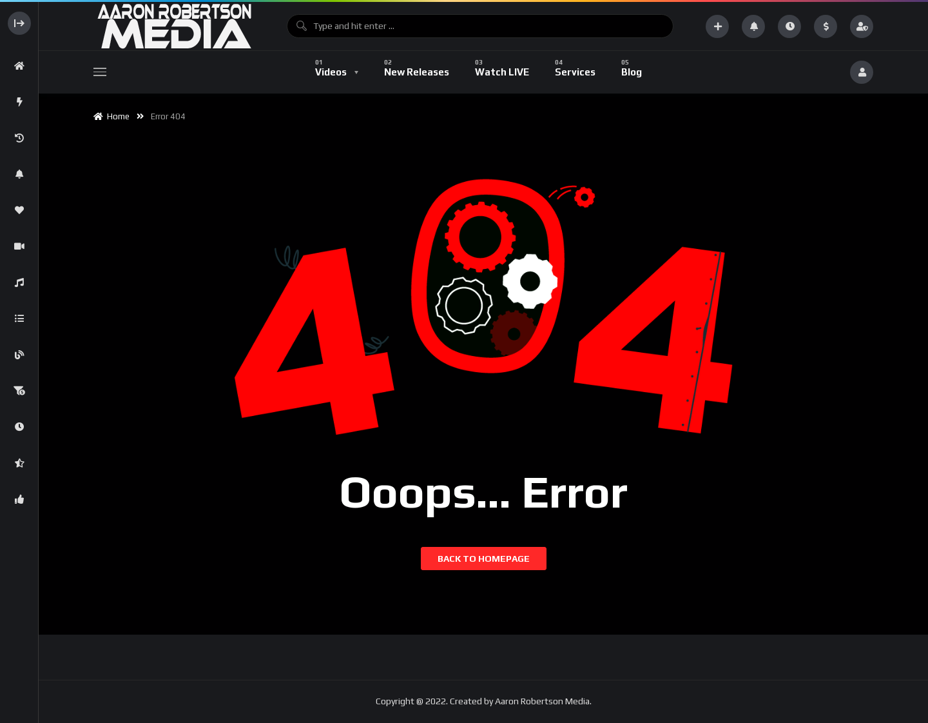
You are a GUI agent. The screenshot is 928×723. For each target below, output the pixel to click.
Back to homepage (484, 558)
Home (111, 116)
